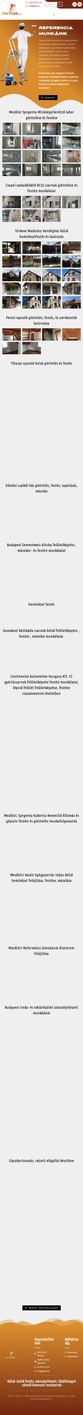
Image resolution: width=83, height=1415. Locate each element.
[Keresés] (59, 4)
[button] (54, 14)
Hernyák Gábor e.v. (60, 1396)
